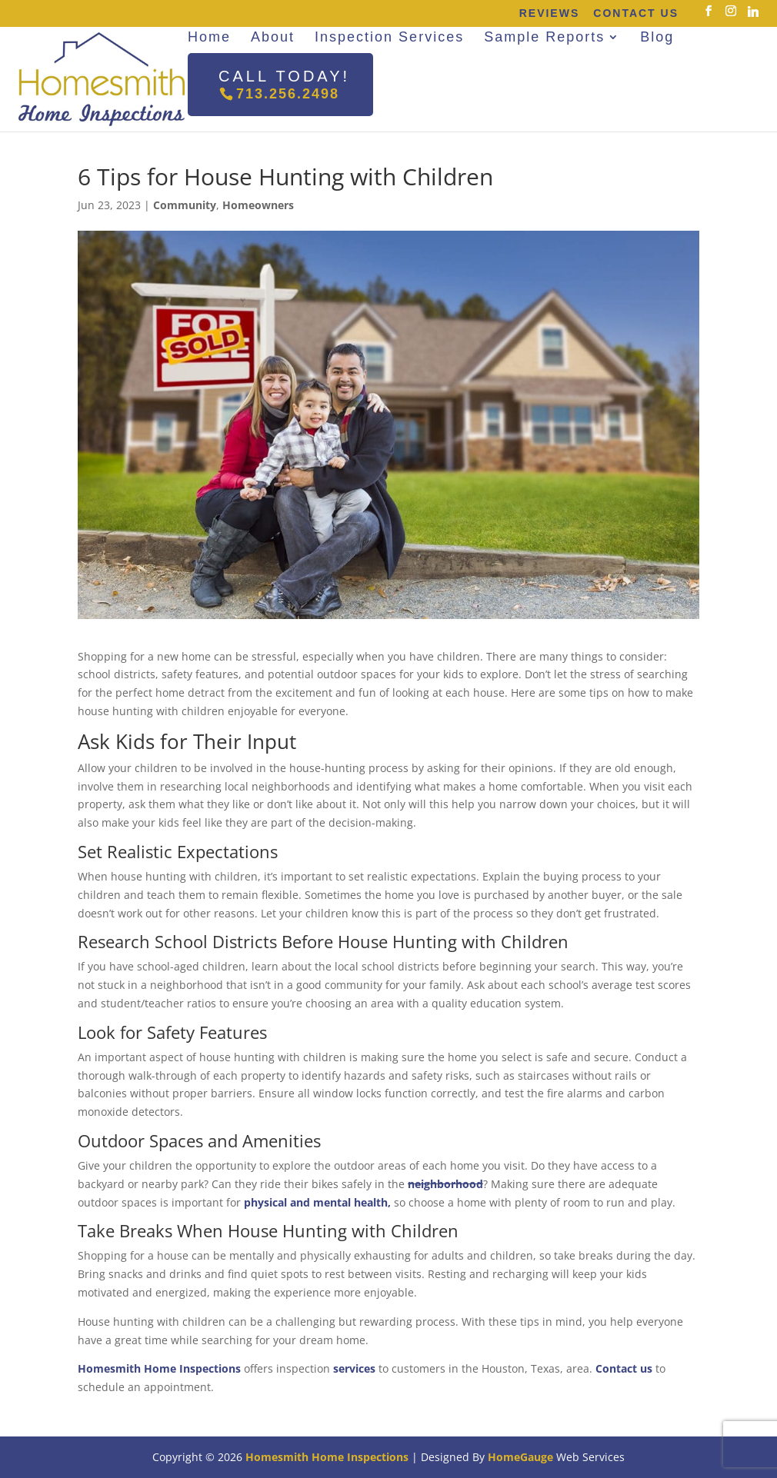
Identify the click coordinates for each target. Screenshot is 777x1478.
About (273, 37)
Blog (657, 37)
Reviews (549, 13)
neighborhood (445, 1184)
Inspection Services (389, 37)
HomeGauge (520, 1457)
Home (209, 37)
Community (184, 205)
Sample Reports (544, 37)
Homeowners (258, 205)
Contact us (623, 1368)
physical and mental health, (317, 1202)
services (354, 1368)
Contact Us (636, 13)
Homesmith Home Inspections (159, 1368)
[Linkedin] (753, 11)
